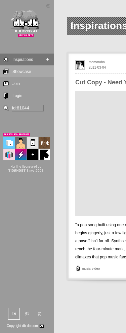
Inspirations (22, 59)
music (86, 268)
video (96, 268)
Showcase (21, 71)
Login (17, 95)
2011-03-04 (97, 67)
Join (16, 83)
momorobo (97, 62)
